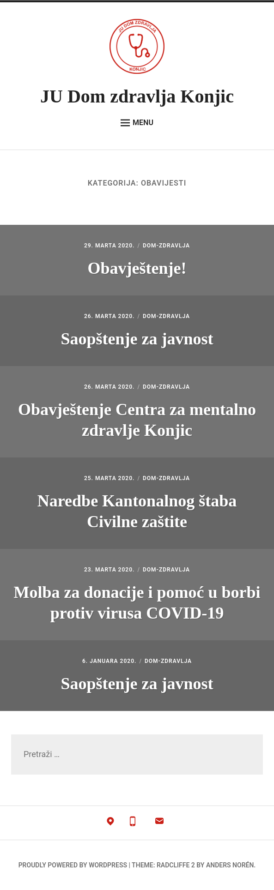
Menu (137, 122)
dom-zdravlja (166, 245)
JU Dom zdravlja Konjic (137, 96)
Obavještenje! (137, 268)
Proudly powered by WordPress (72, 865)
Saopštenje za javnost (137, 339)
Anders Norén (230, 865)
